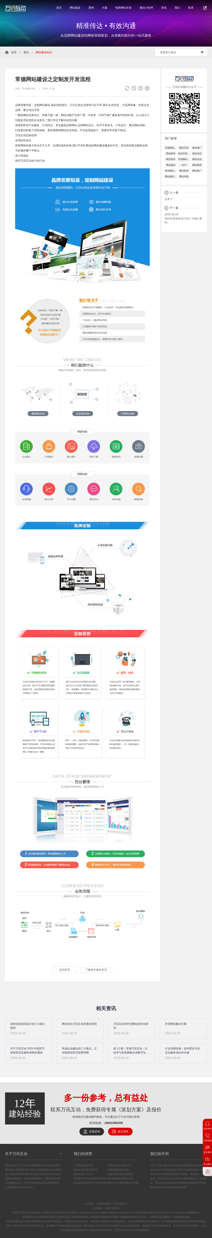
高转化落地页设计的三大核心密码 (184, 218)
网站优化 (197, 159)
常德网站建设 (171, 147)
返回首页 (64, 969)
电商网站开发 (123, 7)
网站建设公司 (171, 176)
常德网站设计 (29, 88)
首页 (59, 7)
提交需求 (123, 1131)
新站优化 (197, 153)
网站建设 (75, 7)
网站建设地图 (182, 1217)
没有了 (169, 199)
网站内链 (184, 176)
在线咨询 (94, 1131)
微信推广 (197, 147)
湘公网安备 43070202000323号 (152, 1212)
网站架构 (197, 165)
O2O (183, 165)
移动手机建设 (184, 153)
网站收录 (184, 170)
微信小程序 (146, 7)
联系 (190, 7)
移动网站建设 (171, 170)
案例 (91, 7)
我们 (177, 7)
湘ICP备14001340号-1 (67, 1212)
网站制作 (170, 153)
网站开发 (184, 147)
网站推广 (197, 170)
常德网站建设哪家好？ (161, 1217)
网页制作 (170, 159)
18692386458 (113, 1123)
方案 (104, 7)
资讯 (164, 7)
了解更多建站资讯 (96, 969)
